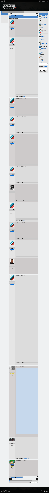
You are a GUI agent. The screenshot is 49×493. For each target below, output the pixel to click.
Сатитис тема (42, 48)
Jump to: (30, 482)
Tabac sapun (42, 45)
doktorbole (24, 220)
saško (42, 27)
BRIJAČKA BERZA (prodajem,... (43, 36)
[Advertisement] (4, 18)
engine (45, 45)
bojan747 (42, 60)
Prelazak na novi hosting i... (44, 26)
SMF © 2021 (44, 490)
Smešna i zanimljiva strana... (44, 43)
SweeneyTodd (42, 39)
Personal (40, 63)
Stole (45, 24)
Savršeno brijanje (3, 490)
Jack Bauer (12, 264)
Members (41, 50)
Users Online (41, 57)
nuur (43, 29)
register (40, 65)
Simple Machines (46, 490)
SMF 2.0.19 (41, 490)
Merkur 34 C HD (43, 24)
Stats (40, 53)
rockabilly (12, 190)
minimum (46, 48)
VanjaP (44, 34)
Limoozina (12, 441)
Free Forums (47, 491)
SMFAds (44, 491)
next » (37, 13)
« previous (10, 13)
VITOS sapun (42, 38)
